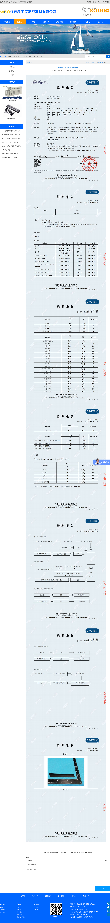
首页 (97, 62)
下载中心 (87, 22)
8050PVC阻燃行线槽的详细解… (12, 146)
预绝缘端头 (20, 914)
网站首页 (7, 22)
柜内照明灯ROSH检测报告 (58, 852)
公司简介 (12, 71)
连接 (35, 56)
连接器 (19, 910)
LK (44, 56)
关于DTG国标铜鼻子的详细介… (12, 138)
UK (30, 56)
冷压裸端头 (20, 912)
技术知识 (73, 22)
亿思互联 (80, 917)
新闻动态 (46, 22)
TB (39, 56)
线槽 (9, 56)
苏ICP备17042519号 (83, 914)
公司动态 (36, 907)
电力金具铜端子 (22, 917)
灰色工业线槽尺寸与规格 (10, 157)
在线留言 (89, 2)
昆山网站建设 (88, 917)
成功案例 (59, 22)
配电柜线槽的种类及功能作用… (12, 134)
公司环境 (12, 67)
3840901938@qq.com (80, 909)
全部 (84, 71)
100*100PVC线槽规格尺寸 (10, 142)
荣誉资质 (12, 75)
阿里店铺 (88, 15)
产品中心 (32, 22)
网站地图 (106, 2)
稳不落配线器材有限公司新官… (12, 131)
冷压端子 (16, 56)
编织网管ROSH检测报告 (84, 852)
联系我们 (97, 2)
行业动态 (36, 910)
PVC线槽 (24, 56)
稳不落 (19, 22)
